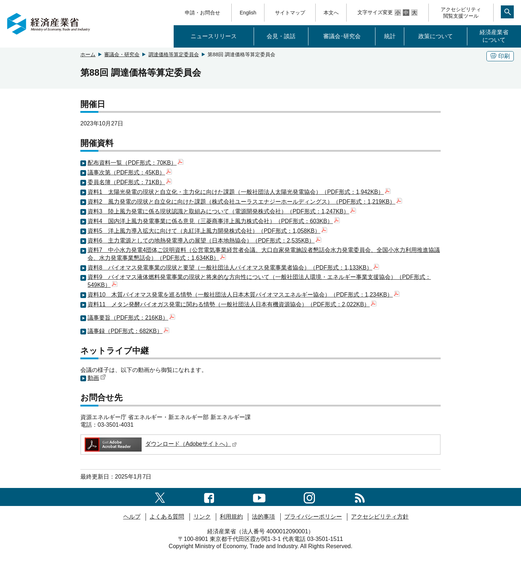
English (248, 12)
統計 (390, 36)
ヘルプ (132, 517)
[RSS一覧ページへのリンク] (359, 497)
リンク (202, 517)
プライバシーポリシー (313, 517)
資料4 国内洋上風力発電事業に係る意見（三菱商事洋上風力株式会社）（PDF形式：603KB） (214, 221)
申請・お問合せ (202, 12)
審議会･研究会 (342, 36)
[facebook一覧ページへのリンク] (209, 497)
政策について (435, 36)
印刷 (500, 56)
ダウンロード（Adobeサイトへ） (160, 444)
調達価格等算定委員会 (173, 54)
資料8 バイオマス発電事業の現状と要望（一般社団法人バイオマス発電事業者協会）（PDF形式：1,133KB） (233, 268)
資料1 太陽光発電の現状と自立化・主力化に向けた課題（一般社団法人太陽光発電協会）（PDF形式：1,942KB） (239, 192)
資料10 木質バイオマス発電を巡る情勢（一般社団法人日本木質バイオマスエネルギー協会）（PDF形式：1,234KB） (244, 295)
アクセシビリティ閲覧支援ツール (461, 12)
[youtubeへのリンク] (259, 497)
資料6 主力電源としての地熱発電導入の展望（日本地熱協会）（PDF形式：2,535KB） (204, 240)
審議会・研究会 (121, 54)
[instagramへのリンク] (309, 497)
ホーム (87, 54)
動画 (97, 378)
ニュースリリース (214, 36)
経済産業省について (494, 36)
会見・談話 (281, 36)
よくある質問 (167, 517)
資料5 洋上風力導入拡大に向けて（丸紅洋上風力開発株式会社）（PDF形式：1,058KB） (207, 231)
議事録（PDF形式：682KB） (128, 331)
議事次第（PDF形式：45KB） (130, 172)
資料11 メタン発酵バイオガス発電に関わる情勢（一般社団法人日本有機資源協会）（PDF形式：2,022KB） (232, 304)
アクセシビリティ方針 (380, 517)
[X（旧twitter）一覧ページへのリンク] (160, 497)
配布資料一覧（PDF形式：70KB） (135, 163)
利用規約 (231, 517)
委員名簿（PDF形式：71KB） (130, 182)
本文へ (331, 12)
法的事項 (263, 517)
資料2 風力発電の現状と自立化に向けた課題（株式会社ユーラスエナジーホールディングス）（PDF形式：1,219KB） (245, 202)
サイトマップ (290, 12)
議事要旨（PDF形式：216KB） (131, 318)
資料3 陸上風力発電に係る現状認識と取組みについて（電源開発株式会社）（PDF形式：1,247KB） (222, 211)
